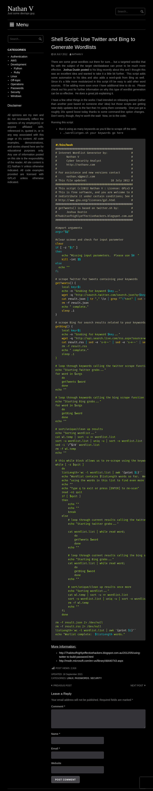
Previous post (62, 685)
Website (56, 763)
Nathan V (20, 8)
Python (18, 68)
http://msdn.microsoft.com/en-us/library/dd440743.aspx (91, 660)
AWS (14, 60)
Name (55, 733)
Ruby (17, 72)
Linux (70, 678)
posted (85, 69)
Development (18, 64)
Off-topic (16, 80)
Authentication (19, 56)
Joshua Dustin (71, 69)
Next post (137, 685)
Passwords (82, 678)
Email (55, 748)
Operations (17, 84)
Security (96, 678)
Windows (16, 96)
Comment (58, 706)
